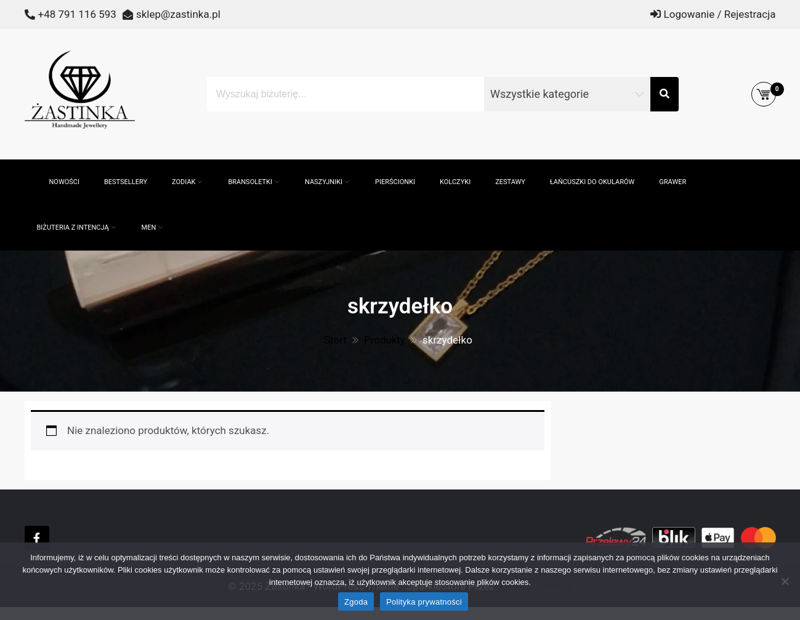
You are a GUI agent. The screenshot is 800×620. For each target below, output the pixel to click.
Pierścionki (395, 182)
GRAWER (672, 182)
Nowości (64, 182)
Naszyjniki (323, 182)
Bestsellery (125, 182)
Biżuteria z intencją (73, 227)
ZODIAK (183, 182)
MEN (149, 227)
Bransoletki (250, 182)
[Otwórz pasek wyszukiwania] (31, 165)
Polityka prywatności (424, 601)
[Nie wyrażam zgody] (784, 581)
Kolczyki (455, 182)
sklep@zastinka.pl (178, 14)
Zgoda (356, 601)
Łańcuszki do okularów (592, 182)
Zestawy (510, 182)
